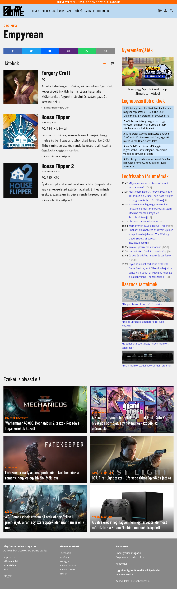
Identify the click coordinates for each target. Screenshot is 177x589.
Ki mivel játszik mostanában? (145, 247)
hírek (35, 11)
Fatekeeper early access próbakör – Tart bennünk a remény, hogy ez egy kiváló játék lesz (147, 162)
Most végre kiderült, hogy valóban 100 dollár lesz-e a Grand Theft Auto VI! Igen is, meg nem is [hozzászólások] (151, 196)
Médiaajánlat (10, 561)
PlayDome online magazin (19, 546)
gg (108, 11)
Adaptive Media (124, 574)
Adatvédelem (10, 565)
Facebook (65, 553)
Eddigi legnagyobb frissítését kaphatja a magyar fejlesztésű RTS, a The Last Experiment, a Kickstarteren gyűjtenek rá (147, 112)
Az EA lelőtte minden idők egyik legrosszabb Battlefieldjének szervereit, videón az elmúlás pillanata (145, 150)
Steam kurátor (68, 569)
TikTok (63, 573)
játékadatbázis (62, 11)
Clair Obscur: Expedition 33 (143, 221)
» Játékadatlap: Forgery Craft (55, 107)
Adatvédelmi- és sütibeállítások (133, 581)
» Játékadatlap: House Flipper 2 (56, 200)
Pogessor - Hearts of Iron (130, 557)
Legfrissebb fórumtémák (145, 176)
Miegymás (121, 563)
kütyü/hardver (85, 11)
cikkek (46, 11)
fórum (101, 11)
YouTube (65, 557)
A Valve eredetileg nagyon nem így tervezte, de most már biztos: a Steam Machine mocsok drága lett (144, 124)
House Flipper (55, 116)
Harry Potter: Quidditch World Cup (147, 251)
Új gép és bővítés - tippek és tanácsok (150, 255)
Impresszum (10, 557)
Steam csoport (68, 565)
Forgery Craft (55, 72)
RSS (5, 569)
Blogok (7, 576)
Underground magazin (128, 553)
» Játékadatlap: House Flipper (55, 156)
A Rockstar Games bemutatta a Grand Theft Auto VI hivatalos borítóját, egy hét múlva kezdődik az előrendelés (146, 137)
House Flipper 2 (57, 165)
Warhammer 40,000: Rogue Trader (148, 225)
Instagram (65, 561)
